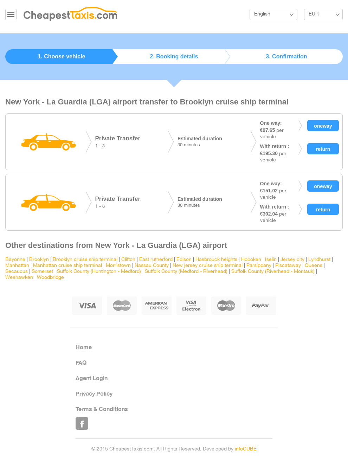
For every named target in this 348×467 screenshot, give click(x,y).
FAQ (81, 362)
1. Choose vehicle (61, 56)
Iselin (271, 259)
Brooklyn (39, 259)
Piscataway (288, 265)
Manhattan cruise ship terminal (67, 265)
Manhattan (17, 265)
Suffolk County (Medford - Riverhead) (186, 271)
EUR (314, 14)
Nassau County (152, 265)
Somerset (42, 271)
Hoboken (251, 259)
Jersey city (292, 259)
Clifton (128, 259)
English (262, 14)
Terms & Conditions (102, 408)
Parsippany (258, 265)
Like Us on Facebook (82, 423)
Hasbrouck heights (216, 259)
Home (84, 347)
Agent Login (92, 378)
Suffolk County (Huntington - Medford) (99, 271)
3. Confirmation (286, 56)
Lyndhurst (319, 259)
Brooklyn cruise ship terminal (85, 259)
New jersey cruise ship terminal (208, 265)
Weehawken (19, 277)
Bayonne (15, 259)
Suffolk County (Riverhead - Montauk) (273, 271)
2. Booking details (174, 56)
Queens (313, 265)
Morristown (118, 265)
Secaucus (16, 271)
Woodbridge (50, 277)
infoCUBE (246, 449)
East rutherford (156, 259)
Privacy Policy (94, 393)
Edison (184, 259)
